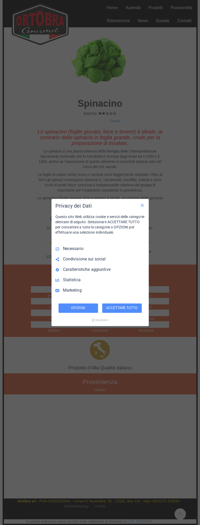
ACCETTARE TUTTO (121, 308)
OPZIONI (78, 308)
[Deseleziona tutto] (142, 205)
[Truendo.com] (100, 320)
